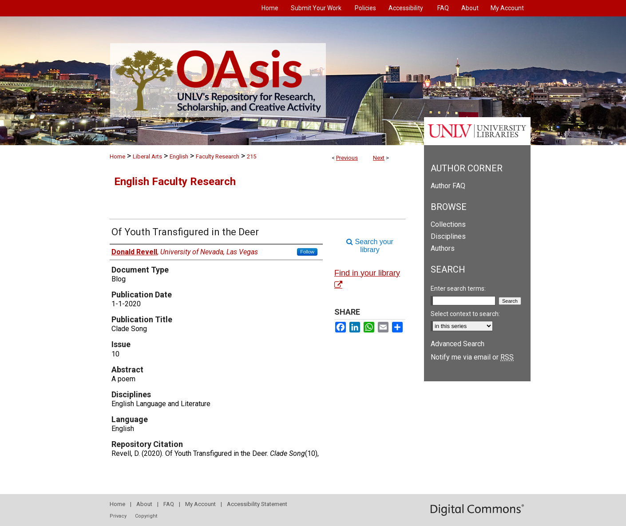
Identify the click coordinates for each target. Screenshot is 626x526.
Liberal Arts (147, 156)
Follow (307, 251)
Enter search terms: (458, 288)
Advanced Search (457, 344)
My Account (200, 504)
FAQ (168, 504)
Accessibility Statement (257, 504)
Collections (448, 224)
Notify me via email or (472, 357)
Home (117, 156)
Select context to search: (465, 313)
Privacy (118, 516)
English (179, 156)
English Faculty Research (175, 181)
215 (251, 156)
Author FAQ (448, 186)
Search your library (369, 245)
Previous (347, 157)
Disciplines (448, 236)
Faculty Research (217, 156)
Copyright (146, 516)
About (144, 504)
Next (378, 157)
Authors (443, 248)
